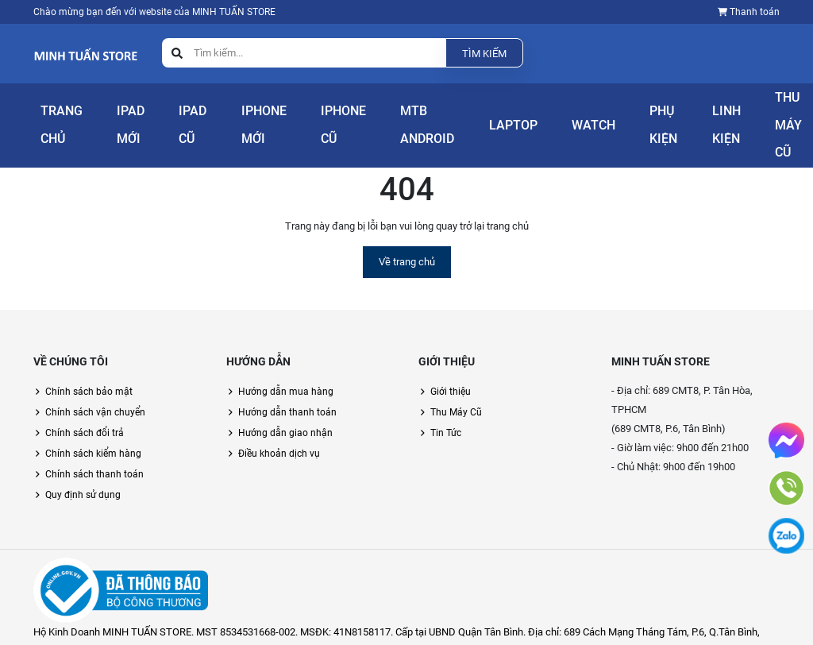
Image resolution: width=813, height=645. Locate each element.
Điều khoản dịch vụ (279, 433)
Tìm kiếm (484, 54)
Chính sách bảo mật (89, 371)
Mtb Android (399, 116)
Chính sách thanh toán (94, 454)
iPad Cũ (183, 116)
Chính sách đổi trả (84, 413)
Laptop (483, 116)
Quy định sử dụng (83, 475)
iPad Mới (118, 116)
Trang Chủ (48, 116)
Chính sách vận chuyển (95, 392)
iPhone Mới (248, 116)
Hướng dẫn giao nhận (285, 413)
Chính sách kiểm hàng (93, 433)
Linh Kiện (658, 116)
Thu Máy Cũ (734, 116)
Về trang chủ (407, 242)
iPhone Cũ (325, 116)
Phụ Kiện (592, 116)
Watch (542, 116)
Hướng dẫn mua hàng (285, 371)
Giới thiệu (450, 371)
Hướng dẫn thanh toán (287, 392)
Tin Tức (445, 413)
